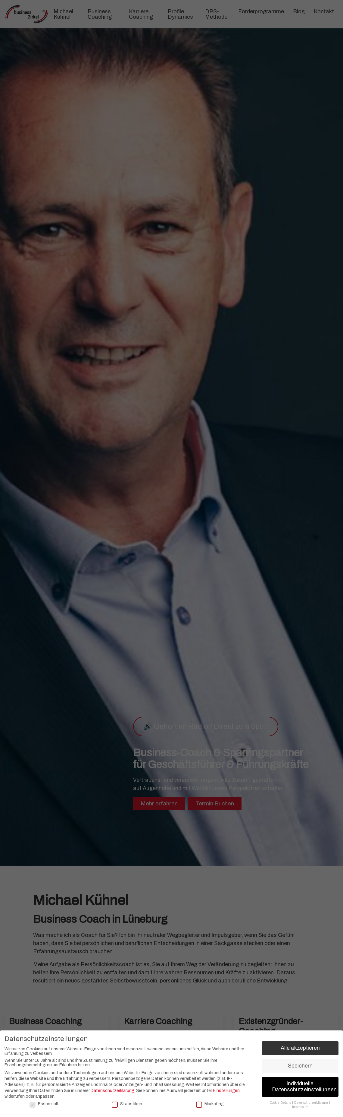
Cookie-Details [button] (281, 1102)
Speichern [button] (300, 1066)
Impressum (300, 1107)
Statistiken (127, 1104)
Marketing (210, 1104)
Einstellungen (226, 1090)
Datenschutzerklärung (112, 1090)
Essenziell (44, 1104)
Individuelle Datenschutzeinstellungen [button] (304, 1087)
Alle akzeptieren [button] (300, 1048)
